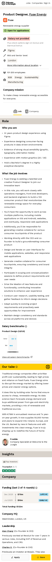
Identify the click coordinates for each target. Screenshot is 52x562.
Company (32, 111)
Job (17, 111)
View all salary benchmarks (15, 357)
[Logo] (9, 3)
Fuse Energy (38, 14)
